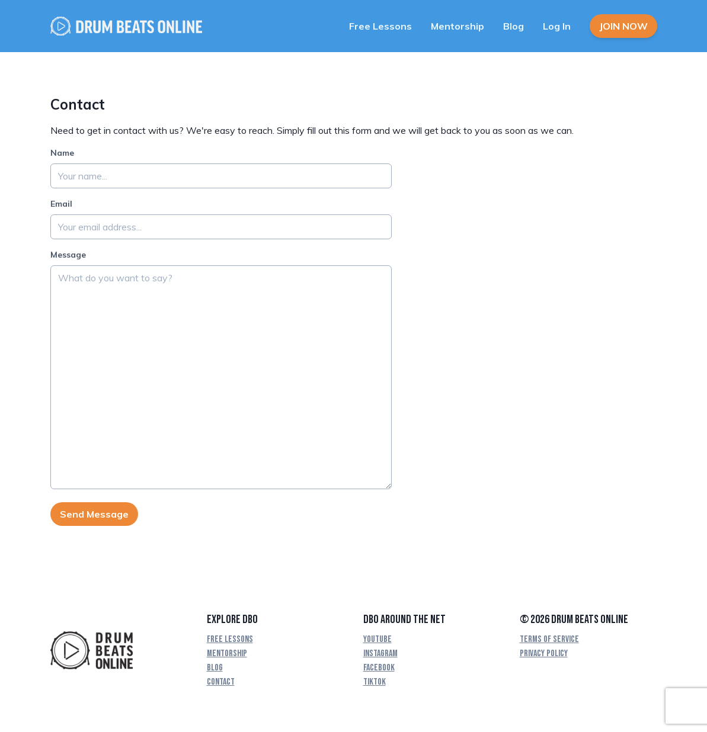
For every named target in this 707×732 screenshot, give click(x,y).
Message (68, 254)
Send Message (94, 514)
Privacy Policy (544, 653)
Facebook (379, 667)
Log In (557, 26)
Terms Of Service (549, 639)
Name (62, 152)
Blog (513, 26)
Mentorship (457, 26)
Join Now (623, 26)
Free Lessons (380, 26)
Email (61, 203)
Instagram (380, 653)
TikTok (374, 682)
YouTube (377, 639)
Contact (221, 682)
